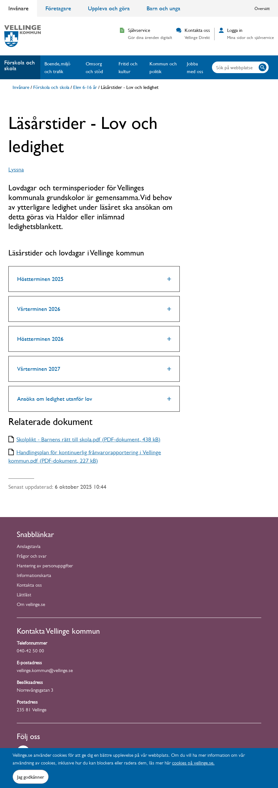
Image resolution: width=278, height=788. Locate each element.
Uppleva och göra (109, 8)
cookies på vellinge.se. (193, 763)
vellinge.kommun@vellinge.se (45, 671)
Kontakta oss (29, 585)
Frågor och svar (31, 556)
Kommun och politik (163, 67)
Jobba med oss (195, 67)
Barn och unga (163, 8)
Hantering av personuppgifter (45, 566)
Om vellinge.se (31, 605)
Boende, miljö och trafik (57, 67)
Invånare (18, 8)
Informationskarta (34, 576)
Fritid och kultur (128, 67)
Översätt (262, 8)
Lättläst (24, 595)
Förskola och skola (19, 65)
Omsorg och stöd (94, 67)
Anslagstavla (29, 547)
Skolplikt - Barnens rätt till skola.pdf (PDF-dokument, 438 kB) (88, 440)
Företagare (58, 8)
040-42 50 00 (30, 651)
